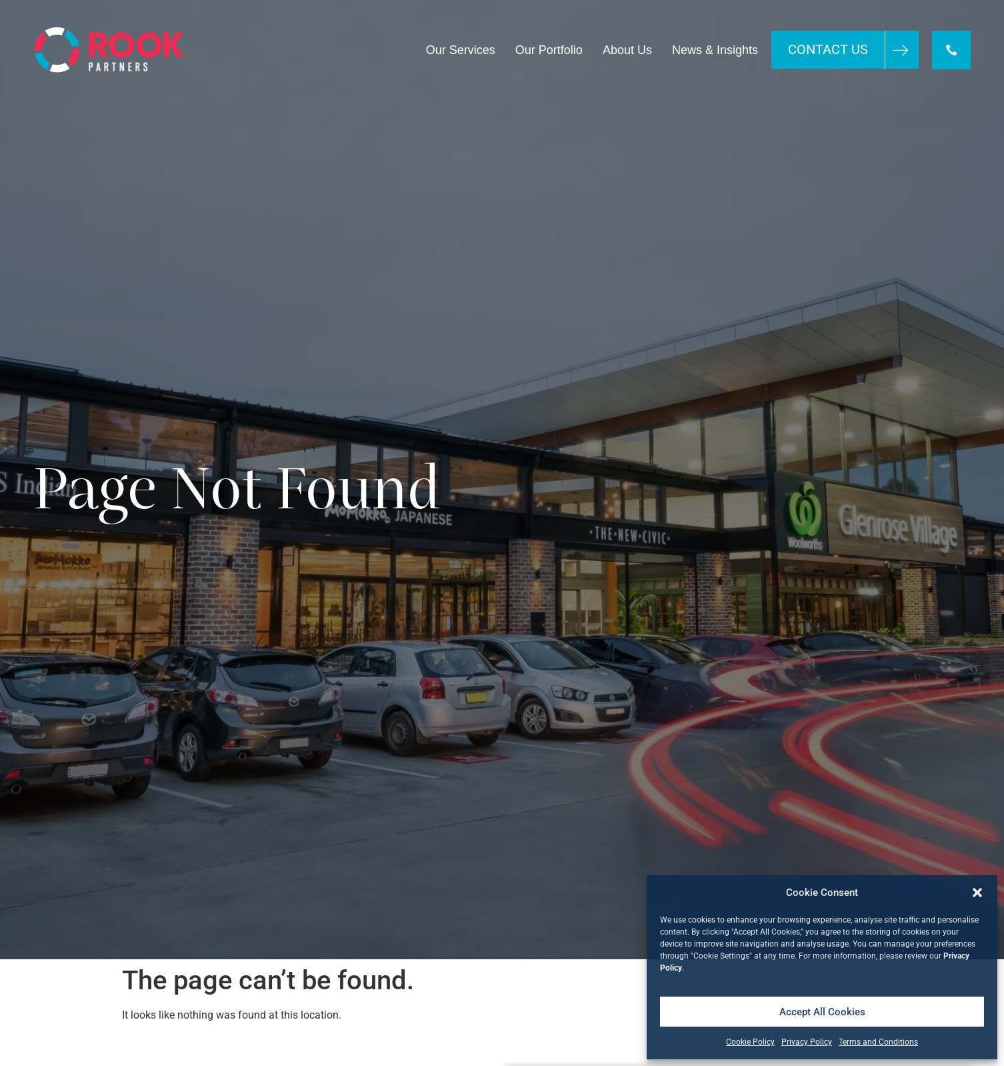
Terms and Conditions (878, 1042)
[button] (977, 892)
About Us (627, 50)
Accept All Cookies (822, 1012)
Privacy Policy (806, 1042)
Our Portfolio (549, 50)
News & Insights (715, 50)
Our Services (460, 50)
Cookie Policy (750, 1042)
